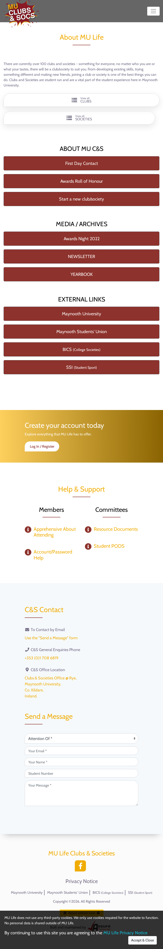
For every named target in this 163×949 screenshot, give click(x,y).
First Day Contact (81, 163)
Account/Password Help (53, 555)
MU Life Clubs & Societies (81, 853)
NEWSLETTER (81, 256)
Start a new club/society (81, 199)
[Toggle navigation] (153, 11)
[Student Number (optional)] (81, 773)
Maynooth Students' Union (81, 331)
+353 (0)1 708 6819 (41, 658)
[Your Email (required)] (81, 750)
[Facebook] (81, 867)
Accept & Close (142, 940)
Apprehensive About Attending (55, 532)
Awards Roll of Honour (81, 181)
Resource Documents (116, 529)
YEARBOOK (82, 274)
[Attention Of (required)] (81, 738)
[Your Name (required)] (81, 762)
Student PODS (109, 546)
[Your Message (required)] (81, 793)
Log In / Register (42, 446)
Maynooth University (81, 313)
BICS (81, 349)
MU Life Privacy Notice (125, 932)
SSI (81, 367)
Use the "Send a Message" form (51, 637)
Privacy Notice (81, 881)
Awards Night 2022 (82, 238)
